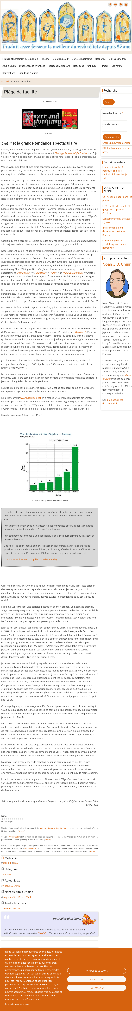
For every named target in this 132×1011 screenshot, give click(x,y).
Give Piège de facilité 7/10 (17, 819)
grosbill (7, 862)
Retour (21, 831)
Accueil (5, 81)
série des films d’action (53, 828)
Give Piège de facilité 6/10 (15, 819)
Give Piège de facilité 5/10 (12, 819)
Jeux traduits (9, 66)
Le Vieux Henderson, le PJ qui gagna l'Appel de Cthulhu (116, 209)
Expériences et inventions (32, 66)
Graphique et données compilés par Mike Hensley (30, 559)
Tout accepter (97, 988)
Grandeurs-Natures (28, 73)
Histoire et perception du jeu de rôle (20, 59)
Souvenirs (117, 66)
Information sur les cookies (17, 1004)
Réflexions (78, 66)
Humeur (104, 66)
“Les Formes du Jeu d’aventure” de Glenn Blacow (113, 231)
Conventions (8, 73)
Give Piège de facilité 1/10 (4, 819)
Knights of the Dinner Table (17, 897)
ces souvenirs (30, 848)
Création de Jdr (60, 59)
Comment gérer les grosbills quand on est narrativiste (114, 244)
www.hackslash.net (30, 397)
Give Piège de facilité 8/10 (19, 819)
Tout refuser (96, 979)
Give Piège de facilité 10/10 (23, 819)
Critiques (91, 66)
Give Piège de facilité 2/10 (6, 819)
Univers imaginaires (82, 59)
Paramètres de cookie (97, 971)
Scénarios (100, 59)
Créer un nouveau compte (116, 142)
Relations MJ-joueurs (59, 66)
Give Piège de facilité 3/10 (8, 819)
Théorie (45, 59)
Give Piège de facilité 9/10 (21, 819)
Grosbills (42, 933)
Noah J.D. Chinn (11, 885)
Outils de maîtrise (118, 59)
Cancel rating (2, 819)
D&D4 (16, 862)
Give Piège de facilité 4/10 (10, 819)
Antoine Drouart (11, 908)
